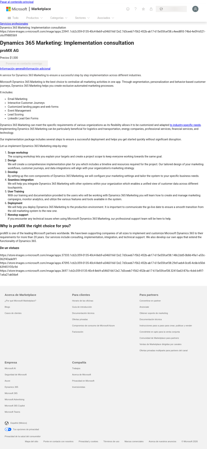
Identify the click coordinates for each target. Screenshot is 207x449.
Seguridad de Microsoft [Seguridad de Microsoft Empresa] (16, 374)
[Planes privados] (151, 9)
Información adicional (37, 68)
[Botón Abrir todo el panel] (13, 18)
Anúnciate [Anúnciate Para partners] (144, 307)
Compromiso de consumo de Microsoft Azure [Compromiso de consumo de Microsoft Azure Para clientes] (93, 325)
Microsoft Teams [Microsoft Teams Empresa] (12, 412)
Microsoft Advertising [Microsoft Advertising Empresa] (14, 399)
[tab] (12, 68)
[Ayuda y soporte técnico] (136, 9)
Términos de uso (111, 441)
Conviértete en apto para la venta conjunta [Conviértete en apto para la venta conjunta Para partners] (159, 332)
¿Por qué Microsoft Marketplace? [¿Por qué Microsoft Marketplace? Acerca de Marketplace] (20, 301)
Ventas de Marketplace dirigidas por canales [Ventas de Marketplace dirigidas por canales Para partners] (160, 344)
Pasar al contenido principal (17, 1)
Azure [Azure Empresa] (7, 381)
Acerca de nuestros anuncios (162, 441)
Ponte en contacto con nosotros (58, 441)
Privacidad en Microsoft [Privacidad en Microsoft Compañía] (83, 381)
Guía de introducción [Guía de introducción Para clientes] (82, 307)
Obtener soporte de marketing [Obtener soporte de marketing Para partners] (153, 313)
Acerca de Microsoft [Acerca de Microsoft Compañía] (81, 374)
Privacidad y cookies (88, 441)
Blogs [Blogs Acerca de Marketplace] (7, 307)
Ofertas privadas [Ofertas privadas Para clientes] (80, 319)
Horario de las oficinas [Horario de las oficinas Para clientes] (82, 301)
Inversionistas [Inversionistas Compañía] (78, 387)
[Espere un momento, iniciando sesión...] (195, 9)
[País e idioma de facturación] (171, 9)
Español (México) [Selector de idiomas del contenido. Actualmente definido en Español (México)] (18, 423)
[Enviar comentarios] (128, 9)
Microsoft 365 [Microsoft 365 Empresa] (11, 393)
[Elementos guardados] (143, 9)
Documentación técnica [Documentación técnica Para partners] (150, 319)
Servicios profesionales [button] (14, 23)
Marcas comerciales (134, 441)
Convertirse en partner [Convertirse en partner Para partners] (150, 301)
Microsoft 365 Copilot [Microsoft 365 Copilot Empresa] (15, 405)
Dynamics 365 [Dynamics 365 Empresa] (11, 387)
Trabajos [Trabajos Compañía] (76, 368)
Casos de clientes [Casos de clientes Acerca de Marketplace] (13, 313)
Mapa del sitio (31, 441)
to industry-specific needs (185, 125)
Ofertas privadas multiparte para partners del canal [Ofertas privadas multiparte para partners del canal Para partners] (163, 350)
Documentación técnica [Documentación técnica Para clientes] (83, 313)
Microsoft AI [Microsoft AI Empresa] (10, 368)
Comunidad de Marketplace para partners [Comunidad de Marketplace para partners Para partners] (159, 338)
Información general (12, 68)
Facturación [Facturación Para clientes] (77, 332)
